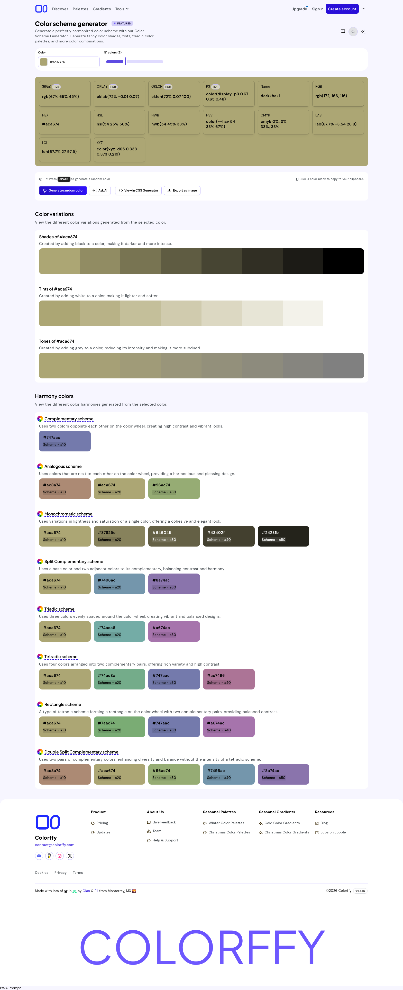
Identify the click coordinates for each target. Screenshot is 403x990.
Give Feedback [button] (161, 822)
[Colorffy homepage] (41, 8)
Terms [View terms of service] (78, 872)
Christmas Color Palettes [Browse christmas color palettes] (226, 832)
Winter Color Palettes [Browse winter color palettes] (224, 823)
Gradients (102, 8)
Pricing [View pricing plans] (99, 823)
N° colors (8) (113, 53)
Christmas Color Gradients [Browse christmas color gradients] (284, 832)
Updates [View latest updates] (101, 832)
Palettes (80, 8)
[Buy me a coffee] (49, 855)
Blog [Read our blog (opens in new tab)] (321, 823)
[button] (44, 62)
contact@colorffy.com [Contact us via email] (55, 844)
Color (42, 53)
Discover (60, 8)
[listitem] (65, 94)
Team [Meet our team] (154, 831)
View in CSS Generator (138, 190)
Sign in (318, 8)
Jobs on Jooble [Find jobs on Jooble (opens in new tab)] (330, 832)
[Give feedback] (342, 31)
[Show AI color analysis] (363, 31)
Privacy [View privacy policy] (60, 872)
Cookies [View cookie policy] (41, 872)
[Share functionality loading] (353, 31)
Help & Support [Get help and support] (162, 840)
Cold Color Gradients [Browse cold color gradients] (279, 823)
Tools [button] (120, 9)
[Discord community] (39, 855)
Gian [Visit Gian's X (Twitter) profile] (87, 890)
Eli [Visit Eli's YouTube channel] (97, 890)
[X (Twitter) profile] (70, 855)
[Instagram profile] (60, 855)
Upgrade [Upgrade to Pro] (299, 8)
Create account (342, 8)
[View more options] (363, 8)
